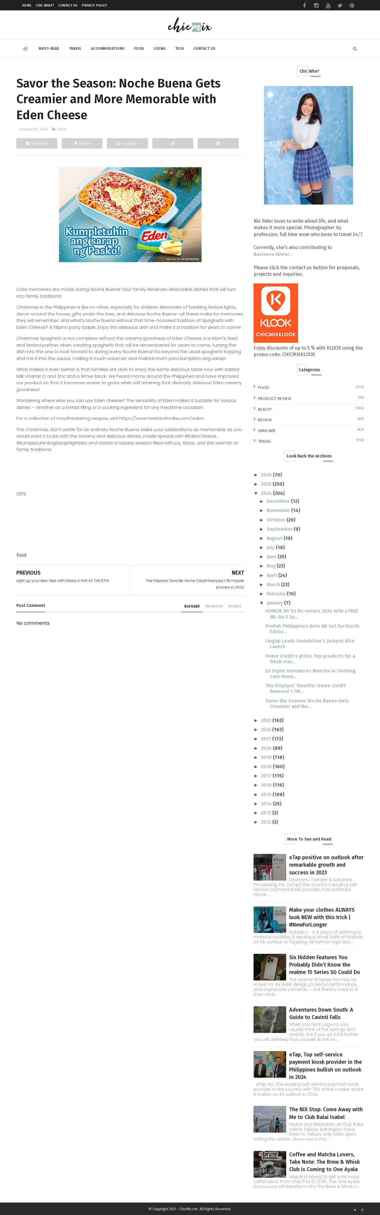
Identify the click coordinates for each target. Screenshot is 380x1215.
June (272, 556)
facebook (214, 606)
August (275, 538)
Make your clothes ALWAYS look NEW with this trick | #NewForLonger (321, 917)
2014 (267, 803)
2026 (267, 475)
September (280, 529)
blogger (192, 606)
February (277, 594)
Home (26, 5)
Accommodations (108, 49)
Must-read (49, 49)
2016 (267, 785)
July (271, 547)
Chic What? (45, 5)
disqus (235, 606)
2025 (267, 484)
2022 (266, 729)
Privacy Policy (94, 5)
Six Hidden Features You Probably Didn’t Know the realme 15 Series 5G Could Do (324, 964)
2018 (267, 766)
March (274, 584)
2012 (266, 822)
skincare (267, 430)
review (265, 420)
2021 (266, 739)
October (276, 520)
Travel (75, 49)
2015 (267, 794)
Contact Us (67, 5)
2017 (267, 776)
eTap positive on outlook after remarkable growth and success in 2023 (326, 865)
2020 (267, 748)
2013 (266, 813)
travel (264, 441)
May (272, 566)
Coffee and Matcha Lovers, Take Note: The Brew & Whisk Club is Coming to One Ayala (324, 1162)
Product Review (274, 398)
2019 (267, 757)
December (279, 501)
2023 (266, 720)
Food (139, 49)
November (279, 510)
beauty (265, 409)
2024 (267, 493)
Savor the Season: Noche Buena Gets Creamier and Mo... (307, 703)
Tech (179, 49)
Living (160, 49)
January (275, 603)
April (272, 575)
